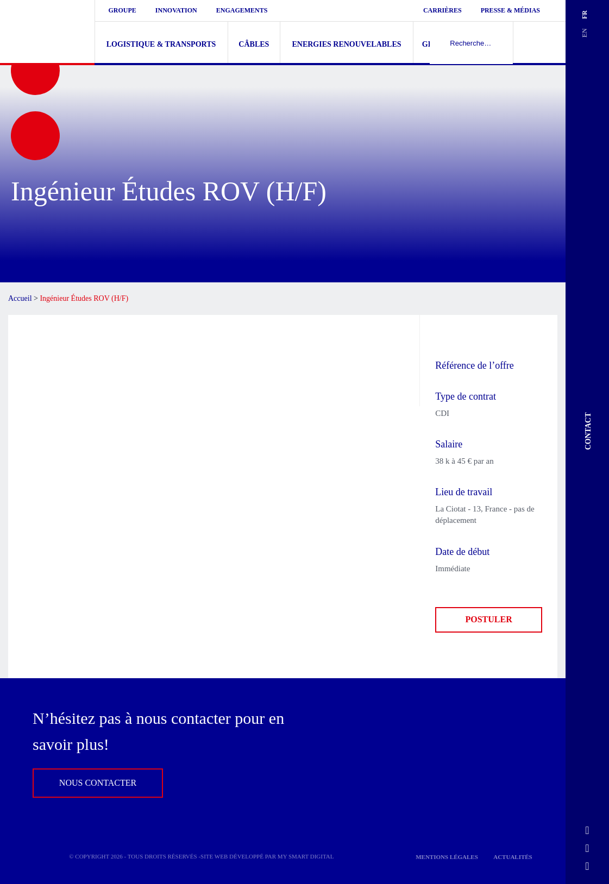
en (584, 32)
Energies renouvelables (346, 44)
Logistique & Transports (161, 44)
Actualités (512, 857)
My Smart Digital (306, 856)
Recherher (539, 42)
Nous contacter (97, 782)
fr (584, 14)
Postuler (489, 619)
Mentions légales (447, 857)
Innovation (176, 10)
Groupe (122, 10)
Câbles (253, 44)
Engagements (242, 10)
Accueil (20, 298)
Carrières (442, 10)
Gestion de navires (463, 44)
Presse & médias (510, 10)
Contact (589, 431)
